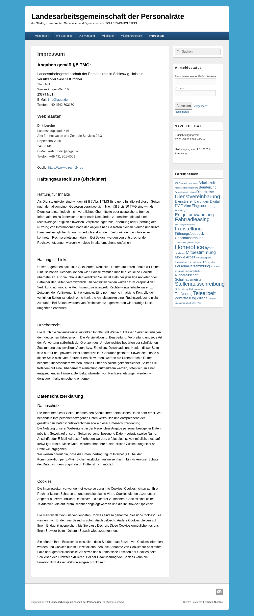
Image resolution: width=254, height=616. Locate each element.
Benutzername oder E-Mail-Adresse (195, 76)
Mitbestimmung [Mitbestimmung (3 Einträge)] (201, 252)
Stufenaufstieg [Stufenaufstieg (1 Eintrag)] (181, 289)
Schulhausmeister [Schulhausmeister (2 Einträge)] (189, 279)
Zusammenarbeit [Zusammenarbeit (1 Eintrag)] (183, 303)
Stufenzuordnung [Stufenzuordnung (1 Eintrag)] (197, 289)
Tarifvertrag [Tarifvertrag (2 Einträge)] (183, 294)
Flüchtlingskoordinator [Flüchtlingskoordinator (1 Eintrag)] (185, 224)
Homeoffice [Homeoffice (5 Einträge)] (189, 247)
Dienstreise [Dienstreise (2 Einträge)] (205, 192)
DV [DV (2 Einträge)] (177, 206)
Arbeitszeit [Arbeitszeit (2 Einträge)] (207, 183)
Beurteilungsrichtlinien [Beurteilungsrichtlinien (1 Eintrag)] (185, 192)
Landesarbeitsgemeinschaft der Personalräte (107, 16)
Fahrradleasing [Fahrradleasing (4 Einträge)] (192, 219)
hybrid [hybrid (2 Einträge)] (210, 248)
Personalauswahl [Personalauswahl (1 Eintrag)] (196, 262)
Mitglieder (108, 35)
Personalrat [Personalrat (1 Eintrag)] (209, 262)
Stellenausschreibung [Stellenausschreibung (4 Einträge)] (200, 284)
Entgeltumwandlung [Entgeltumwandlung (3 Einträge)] (194, 214)
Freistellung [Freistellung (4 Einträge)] (188, 229)
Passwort (180, 88)
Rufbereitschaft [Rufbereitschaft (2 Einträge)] (186, 275)
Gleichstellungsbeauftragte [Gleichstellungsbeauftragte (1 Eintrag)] (187, 242)
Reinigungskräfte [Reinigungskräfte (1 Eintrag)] (193, 271)
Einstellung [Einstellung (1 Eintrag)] (180, 210)
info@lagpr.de (58, 99)
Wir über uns (64, 35)
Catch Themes (214, 602)
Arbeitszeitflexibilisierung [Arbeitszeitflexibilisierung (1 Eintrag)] (186, 188)
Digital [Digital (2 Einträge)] (215, 201)
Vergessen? (201, 105)
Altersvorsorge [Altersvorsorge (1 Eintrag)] (191, 183)
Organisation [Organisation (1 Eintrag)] (181, 262)
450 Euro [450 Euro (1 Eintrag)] (179, 183)
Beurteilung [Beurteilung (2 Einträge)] (207, 187)
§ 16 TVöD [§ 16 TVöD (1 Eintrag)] (196, 303)
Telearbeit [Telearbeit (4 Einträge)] (204, 293)
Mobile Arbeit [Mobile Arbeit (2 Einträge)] (185, 257)
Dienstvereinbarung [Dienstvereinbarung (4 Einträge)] (197, 196)
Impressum (156, 35)
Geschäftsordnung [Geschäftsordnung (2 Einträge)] (189, 238)
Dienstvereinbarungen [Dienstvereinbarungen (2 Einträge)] (192, 201)
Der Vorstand (87, 35)
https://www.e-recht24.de (65, 167)
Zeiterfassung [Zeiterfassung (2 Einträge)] (185, 298)
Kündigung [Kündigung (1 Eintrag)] (180, 253)
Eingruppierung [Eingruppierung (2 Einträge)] (204, 206)
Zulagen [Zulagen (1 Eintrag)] (212, 298)
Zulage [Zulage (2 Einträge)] (202, 298)
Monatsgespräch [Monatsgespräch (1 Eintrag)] (204, 257)
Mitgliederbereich (131, 35)
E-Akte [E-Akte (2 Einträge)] (186, 206)
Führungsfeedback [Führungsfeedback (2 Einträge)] (189, 234)
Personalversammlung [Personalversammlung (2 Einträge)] (192, 266)
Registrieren (182, 111)
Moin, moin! (42, 35)
